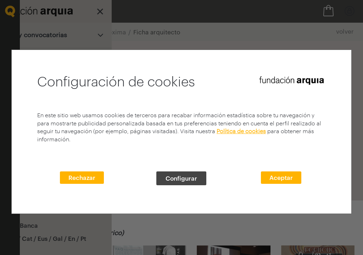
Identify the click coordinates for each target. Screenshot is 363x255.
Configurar (181, 178)
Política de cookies (241, 131)
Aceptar (281, 177)
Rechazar (81, 177)
